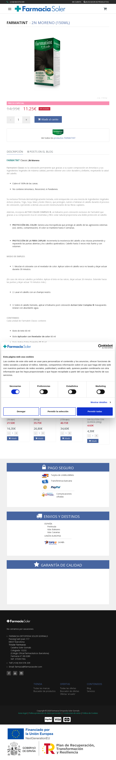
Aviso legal (22, 713)
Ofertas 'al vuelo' (67, 694)
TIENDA (37, 684)
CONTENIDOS (94, 684)
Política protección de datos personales (45, 713)
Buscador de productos (96, 2)
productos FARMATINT (65, 138)
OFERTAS (65, 684)
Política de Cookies (90, 713)
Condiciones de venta (72, 713)
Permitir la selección (58, 411)
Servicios (91, 691)
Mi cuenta (76, 2)
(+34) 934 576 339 (17, 2)
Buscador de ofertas (69, 691)
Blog (89, 688)
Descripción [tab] (15, 151)
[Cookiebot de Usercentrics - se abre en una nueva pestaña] (100, 346)
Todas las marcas (41, 688)
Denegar (21, 411)
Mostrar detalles (99, 402)
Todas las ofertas (68, 688)
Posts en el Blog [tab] (40, 151)
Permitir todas (95, 411)
